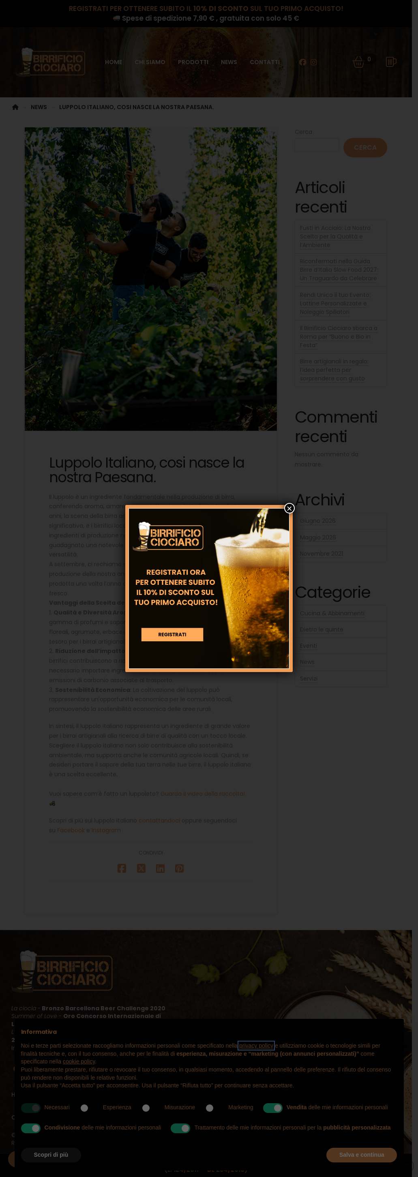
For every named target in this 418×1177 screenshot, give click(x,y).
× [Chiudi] (289, 508)
